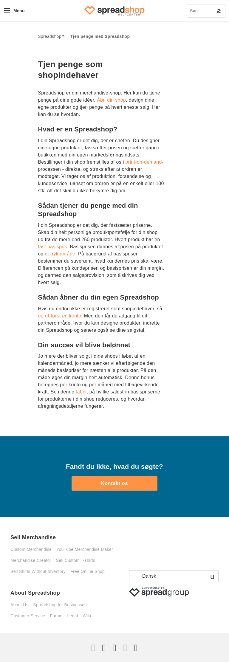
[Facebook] (104, 647)
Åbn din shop (111, 100)
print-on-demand (144, 162)
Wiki (87, 615)
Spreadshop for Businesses (59, 604)
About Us (19, 604)
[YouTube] (135, 647)
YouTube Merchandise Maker (84, 549)
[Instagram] (114, 647)
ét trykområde (60, 253)
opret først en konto (59, 315)
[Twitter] (93, 647)
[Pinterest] (125, 647)
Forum (56, 615)
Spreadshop (49, 36)
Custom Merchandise (31, 549)
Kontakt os (114, 483)
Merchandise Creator (30, 560)
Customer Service (27, 615)
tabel (81, 391)
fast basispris (52, 246)
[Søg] (206, 11)
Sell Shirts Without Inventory (38, 571)
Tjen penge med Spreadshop (100, 36)
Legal (72, 615)
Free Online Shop (87, 571)
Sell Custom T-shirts (75, 560)
